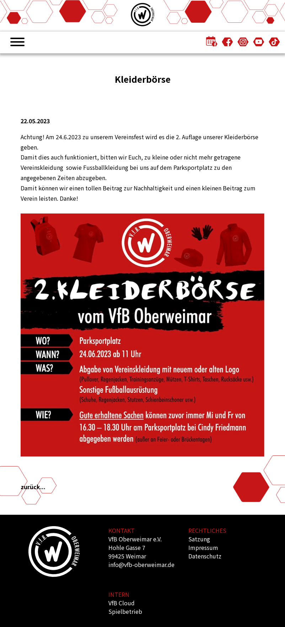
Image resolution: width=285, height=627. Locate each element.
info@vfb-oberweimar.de (141, 564)
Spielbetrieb (125, 611)
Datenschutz (204, 556)
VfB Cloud (121, 603)
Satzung (199, 539)
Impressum (203, 547)
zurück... (33, 486)
